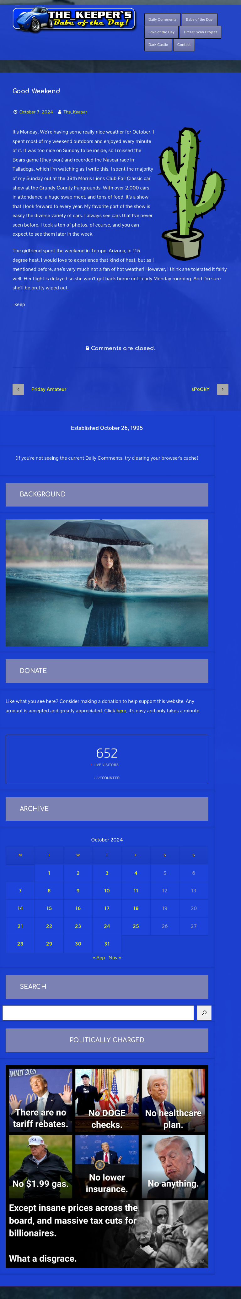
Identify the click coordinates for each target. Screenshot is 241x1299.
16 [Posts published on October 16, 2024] (78, 908)
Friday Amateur (39, 389)
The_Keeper (75, 112)
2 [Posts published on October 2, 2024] (78, 873)
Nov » (115, 957)
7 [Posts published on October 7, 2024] (20, 890)
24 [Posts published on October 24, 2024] (107, 926)
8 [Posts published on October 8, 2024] (49, 890)
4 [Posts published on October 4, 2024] (135, 873)
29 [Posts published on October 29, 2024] (49, 943)
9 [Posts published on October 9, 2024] (78, 890)
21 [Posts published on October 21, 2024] (20, 926)
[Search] (204, 1013)
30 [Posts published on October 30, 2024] (78, 943)
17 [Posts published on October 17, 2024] (107, 908)
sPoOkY (209, 389)
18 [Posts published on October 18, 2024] (136, 908)
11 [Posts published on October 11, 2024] (135, 890)
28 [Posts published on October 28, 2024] (20, 943)
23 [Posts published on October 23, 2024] (78, 926)
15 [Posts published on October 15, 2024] (49, 908)
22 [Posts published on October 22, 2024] (49, 926)
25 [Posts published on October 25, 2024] (136, 926)
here (121, 710)
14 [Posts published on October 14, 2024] (20, 908)
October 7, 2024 (36, 112)
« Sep (99, 957)
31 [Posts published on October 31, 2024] (107, 943)
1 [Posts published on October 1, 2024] (49, 873)
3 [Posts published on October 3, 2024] (107, 873)
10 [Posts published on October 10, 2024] (107, 890)
